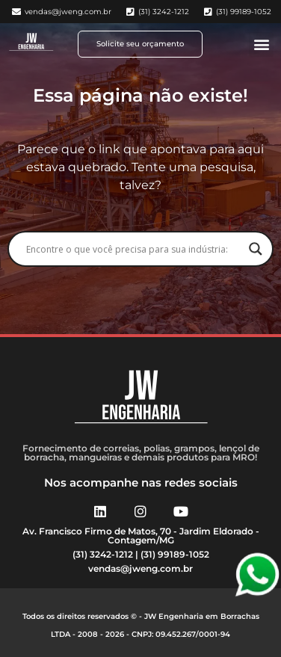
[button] (261, 44)
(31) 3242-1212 (102, 554)
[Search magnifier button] (255, 248)
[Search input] (133, 248)
